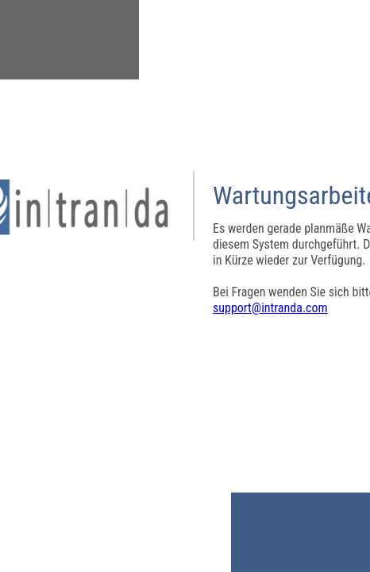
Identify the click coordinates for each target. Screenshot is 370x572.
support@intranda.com (270, 307)
